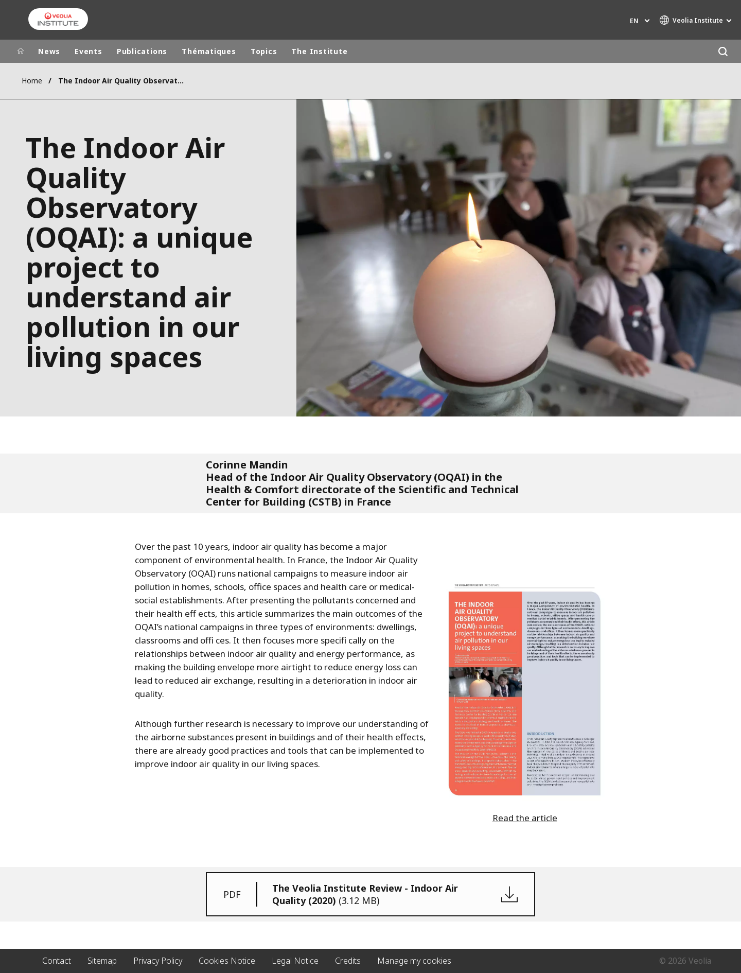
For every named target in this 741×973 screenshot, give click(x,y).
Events (88, 51)
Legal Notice (295, 960)
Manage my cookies (414, 960)
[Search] (723, 51)
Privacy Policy (157, 960)
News (49, 51)
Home (32, 80)
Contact (56, 960)
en (634, 20)
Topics (264, 51)
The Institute (319, 51)
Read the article (524, 818)
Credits (348, 960)
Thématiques (209, 51)
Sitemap (102, 960)
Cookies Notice (227, 960)
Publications (142, 51)
